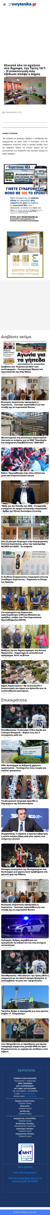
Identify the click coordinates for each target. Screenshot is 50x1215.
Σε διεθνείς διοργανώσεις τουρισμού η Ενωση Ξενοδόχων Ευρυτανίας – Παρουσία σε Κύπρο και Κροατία (24, 579)
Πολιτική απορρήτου (25, 1172)
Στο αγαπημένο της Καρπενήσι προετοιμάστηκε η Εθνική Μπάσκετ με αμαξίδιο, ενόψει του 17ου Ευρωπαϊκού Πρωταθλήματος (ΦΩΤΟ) (21, 616)
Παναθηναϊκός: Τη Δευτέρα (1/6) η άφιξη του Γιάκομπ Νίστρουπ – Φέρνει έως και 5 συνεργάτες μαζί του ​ (23, 732)
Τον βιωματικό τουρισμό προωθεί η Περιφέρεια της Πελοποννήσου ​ (19, 802)
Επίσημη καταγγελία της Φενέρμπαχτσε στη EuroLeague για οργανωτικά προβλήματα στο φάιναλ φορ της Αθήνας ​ (24, 872)
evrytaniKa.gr (31, 1096)
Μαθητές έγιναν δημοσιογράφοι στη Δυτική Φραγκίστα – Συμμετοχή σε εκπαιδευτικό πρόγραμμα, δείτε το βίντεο (23, 653)
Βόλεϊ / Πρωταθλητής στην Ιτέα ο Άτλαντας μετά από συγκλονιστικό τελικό (23, 474)
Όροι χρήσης (25, 1167)
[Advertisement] (25, 38)
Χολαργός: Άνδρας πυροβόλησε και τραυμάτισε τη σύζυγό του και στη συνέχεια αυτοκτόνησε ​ (23, 943)
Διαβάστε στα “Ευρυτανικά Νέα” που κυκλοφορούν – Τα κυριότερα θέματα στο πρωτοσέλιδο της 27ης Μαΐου (22, 369)
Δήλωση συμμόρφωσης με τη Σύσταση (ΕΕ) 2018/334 (25, 1179)
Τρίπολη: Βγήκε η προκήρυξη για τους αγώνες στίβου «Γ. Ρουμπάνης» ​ (24, 1012)
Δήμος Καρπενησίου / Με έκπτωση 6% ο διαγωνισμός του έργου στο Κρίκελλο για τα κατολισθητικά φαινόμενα (23, 688)
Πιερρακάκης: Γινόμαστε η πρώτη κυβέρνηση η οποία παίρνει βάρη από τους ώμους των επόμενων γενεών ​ (24, 836)
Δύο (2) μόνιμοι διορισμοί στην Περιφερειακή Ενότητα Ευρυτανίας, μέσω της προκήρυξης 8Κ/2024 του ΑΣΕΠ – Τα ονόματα (24, 544)
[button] (4, 4)
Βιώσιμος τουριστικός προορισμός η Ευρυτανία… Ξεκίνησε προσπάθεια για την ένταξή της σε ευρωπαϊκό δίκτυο (23, 405)
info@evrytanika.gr (28, 1094)
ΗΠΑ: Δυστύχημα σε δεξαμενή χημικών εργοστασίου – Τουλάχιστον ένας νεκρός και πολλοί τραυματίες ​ (23, 768)
